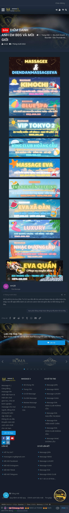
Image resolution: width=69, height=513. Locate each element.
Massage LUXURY (54, 394)
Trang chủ (57, 497)
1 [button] (24, 369)
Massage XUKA (53, 398)
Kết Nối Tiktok (9, 470)
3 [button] (31, 369)
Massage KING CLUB (48, 474)
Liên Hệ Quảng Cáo (29, 408)
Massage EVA (45, 470)
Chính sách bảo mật (35, 497)
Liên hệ (5, 497)
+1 (15, 511)
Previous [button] (2, 361)
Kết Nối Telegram (11, 474)
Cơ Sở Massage (30, 394)
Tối (5, 493)
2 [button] (28, 369)
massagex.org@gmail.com (14, 456)
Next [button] (66, 361)
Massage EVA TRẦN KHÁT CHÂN (52, 422)
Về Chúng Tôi (29, 385)
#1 (65, 295)
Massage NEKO (53, 389)
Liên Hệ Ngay (8, 433)
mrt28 (5, 44)
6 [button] (41, 369)
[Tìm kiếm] (66, 9)
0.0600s (33, 504)
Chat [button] (65, 508)
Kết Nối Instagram (11, 465)
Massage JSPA (52, 385)
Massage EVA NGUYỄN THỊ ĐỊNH (52, 414)
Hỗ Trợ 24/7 (8, 452)
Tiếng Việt (14, 493)
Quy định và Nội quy (18, 497)
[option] (19, 361)
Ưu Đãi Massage (30, 398)
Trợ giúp (48, 497)
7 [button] (45, 369)
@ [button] (8, 508)
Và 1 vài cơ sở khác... (48, 479)
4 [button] (34, 369)
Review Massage (30, 402)
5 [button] (38, 369)
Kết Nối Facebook (11, 461)
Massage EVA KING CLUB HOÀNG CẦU (53, 405)
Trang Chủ (28, 389)
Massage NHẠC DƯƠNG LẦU (52, 440)
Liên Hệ (51, 343)
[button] (3, 9)
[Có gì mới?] (63, 9)
